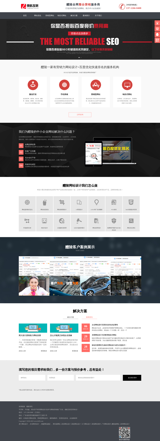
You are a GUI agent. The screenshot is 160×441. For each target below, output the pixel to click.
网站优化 (37, 15)
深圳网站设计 (124, 424)
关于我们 (98, 15)
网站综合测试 (133, 228)
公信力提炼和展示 (80, 228)
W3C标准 (115, 209)
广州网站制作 (106, 424)
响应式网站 (62, 15)
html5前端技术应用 (132, 209)
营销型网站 (49, 15)
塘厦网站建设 (45, 424)
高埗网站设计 (66, 424)
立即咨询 (80, 114)
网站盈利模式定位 (27, 209)
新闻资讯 (89, 317)
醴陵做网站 (115, 424)
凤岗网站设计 (76, 424)
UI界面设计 (80, 209)
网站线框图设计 (62, 209)
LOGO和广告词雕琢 (97, 209)
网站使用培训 (98, 228)
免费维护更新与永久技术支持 (115, 228)
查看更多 (44, 351)
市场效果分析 (27, 228)
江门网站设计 (86, 424)
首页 (25, 15)
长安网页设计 (34, 424)
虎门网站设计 (23, 424)
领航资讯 (29, 406)
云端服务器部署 (62, 228)
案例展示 (86, 15)
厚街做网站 (57, 424)
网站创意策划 (45, 209)
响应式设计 (45, 228)
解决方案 (74, 15)
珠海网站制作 (96, 424)
